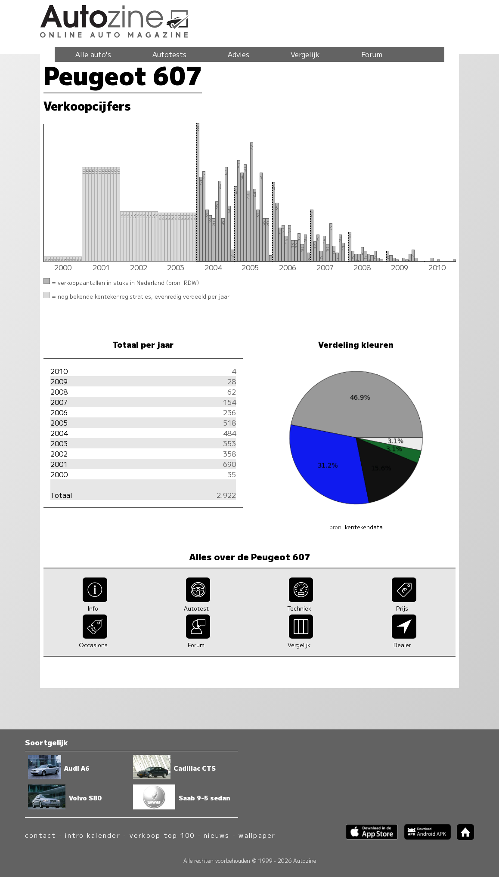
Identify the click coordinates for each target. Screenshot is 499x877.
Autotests (169, 54)
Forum (371, 54)
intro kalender (92, 835)
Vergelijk (305, 54)
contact (40, 835)
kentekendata (364, 527)
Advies (238, 54)
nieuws (216, 835)
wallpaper (257, 835)
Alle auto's (93, 54)
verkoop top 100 (162, 835)
